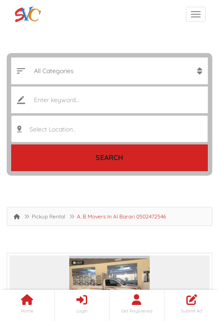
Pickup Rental (48, 216)
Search (109, 157)
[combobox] (109, 128)
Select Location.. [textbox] (52, 129)
